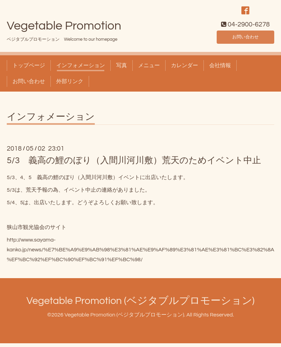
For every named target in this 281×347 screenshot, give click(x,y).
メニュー (149, 69)
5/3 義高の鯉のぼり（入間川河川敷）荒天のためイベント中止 (134, 164)
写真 (121, 69)
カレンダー (184, 69)
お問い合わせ (245, 39)
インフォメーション (80, 69)
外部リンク (69, 85)
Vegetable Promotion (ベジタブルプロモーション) (140, 304)
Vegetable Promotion (64, 29)
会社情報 (220, 69)
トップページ (29, 69)
